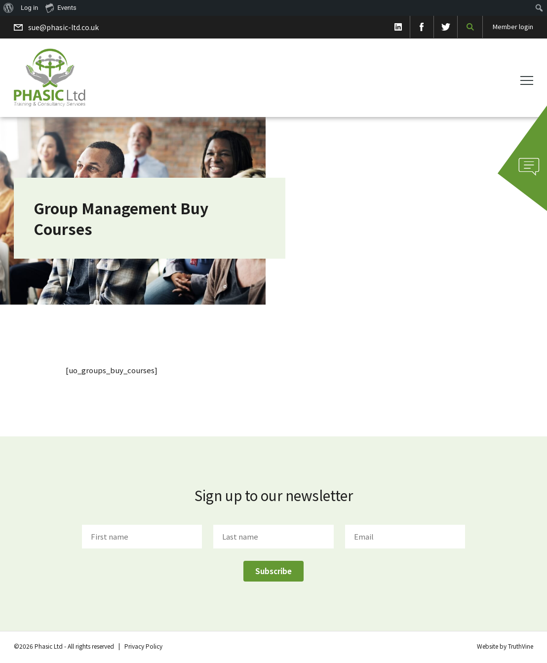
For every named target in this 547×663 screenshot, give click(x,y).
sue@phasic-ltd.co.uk (63, 27)
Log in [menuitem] (29, 7)
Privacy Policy (143, 646)
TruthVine (520, 646)
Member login (513, 26)
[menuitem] (8, 8)
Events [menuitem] (60, 7)
